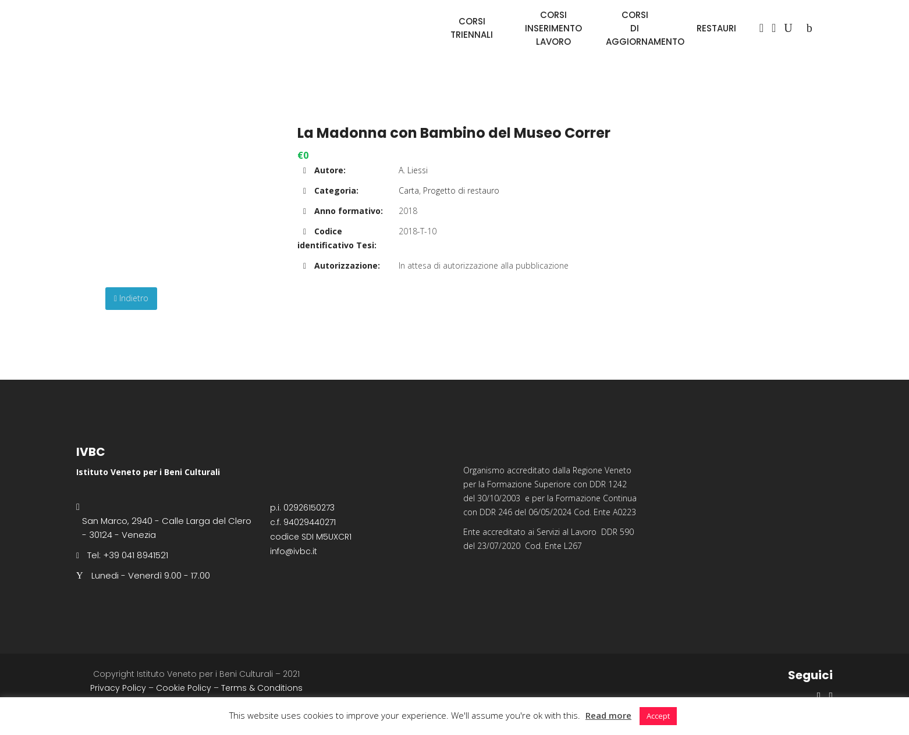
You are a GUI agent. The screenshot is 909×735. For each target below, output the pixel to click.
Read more (608, 715)
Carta (409, 190)
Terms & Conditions (262, 688)
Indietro (131, 298)
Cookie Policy (183, 688)
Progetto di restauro (461, 190)
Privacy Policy (118, 688)
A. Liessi (413, 170)
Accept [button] (658, 716)
